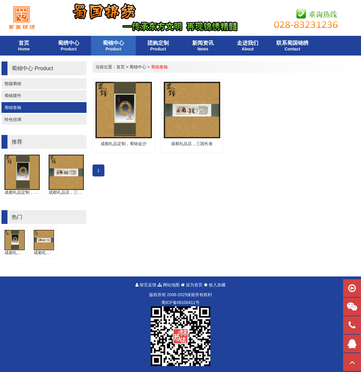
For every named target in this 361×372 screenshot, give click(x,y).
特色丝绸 (12, 119)
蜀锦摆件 (12, 95)
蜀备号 (180, 302)
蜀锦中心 (137, 66)
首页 (120, 66)
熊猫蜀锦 (12, 83)
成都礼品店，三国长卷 (69, 192)
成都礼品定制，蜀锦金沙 (27, 192)
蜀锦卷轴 (12, 107)
